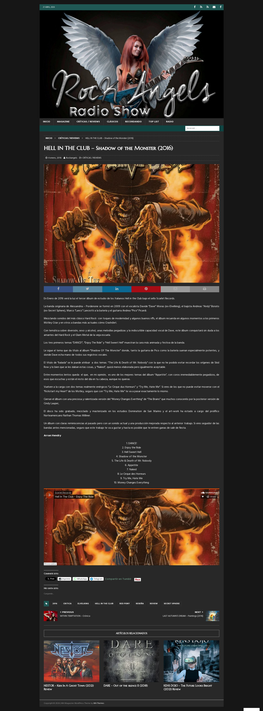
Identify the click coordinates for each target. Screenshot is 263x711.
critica (67, 603)
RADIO (170, 122)
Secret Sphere (172, 603)
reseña (140, 603)
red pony (124, 603)
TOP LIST (154, 122)
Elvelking (83, 603)
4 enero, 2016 (54, 158)
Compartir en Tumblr (118, 578)
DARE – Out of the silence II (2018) (126, 685)
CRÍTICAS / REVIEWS (88, 122)
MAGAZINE (63, 122)
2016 (54, 603)
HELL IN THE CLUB (104, 603)
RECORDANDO (133, 122)
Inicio (46, 122)
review (154, 603)
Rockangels (71, 158)
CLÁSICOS (112, 122)
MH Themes (99, 703)
